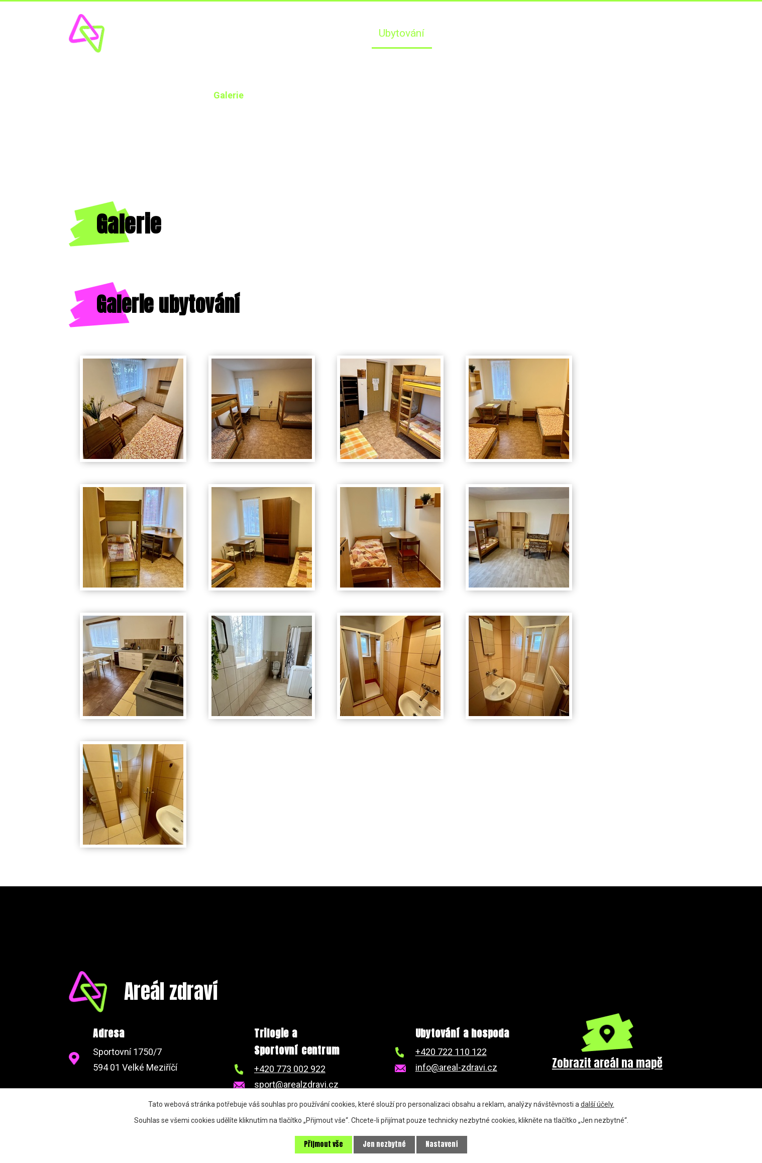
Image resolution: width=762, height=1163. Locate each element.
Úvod (295, 33)
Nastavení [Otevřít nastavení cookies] (441, 1144)
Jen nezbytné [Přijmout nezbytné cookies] (384, 1144)
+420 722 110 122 (451, 1051)
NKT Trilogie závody (588, 33)
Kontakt (668, 33)
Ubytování (401, 33)
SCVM (512, 33)
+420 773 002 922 (289, 1069)
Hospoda (461, 33)
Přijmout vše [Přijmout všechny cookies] (323, 1144)
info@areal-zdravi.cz (456, 1067)
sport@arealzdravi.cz (296, 1084)
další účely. (597, 1104)
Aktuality (343, 33)
